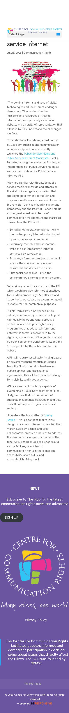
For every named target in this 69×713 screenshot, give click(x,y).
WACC (36, 663)
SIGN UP (11, 517)
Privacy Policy (36, 620)
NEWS (35, 488)
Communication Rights (38, 52)
